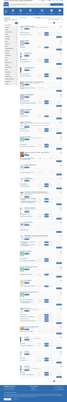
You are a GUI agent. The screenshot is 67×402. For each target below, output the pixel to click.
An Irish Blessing (27, 251)
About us (34, 388)
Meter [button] (11, 46)
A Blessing (26, 40)
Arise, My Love (27, 308)
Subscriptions (51, 11)
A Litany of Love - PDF (25, 130)
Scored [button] (11, 64)
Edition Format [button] (11, 76)
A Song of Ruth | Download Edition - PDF (28, 146)
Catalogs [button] (11, 27)
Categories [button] (11, 50)
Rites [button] (11, 57)
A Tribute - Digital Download (30, 164)
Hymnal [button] (11, 83)
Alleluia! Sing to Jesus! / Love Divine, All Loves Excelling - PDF (28, 245)
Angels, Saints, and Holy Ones (30, 266)
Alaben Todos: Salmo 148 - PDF (27, 216)
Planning (20, 11)
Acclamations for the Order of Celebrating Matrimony (35, 191)
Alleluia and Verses (28, 222)
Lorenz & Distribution (28, 0)
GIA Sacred (6, 0)
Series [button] (11, 41)
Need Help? (60, 11)
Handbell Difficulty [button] (11, 48)
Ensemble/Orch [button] (11, 67)
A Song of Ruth (27, 136)
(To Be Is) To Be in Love (29, 26)
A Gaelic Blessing (28, 109)
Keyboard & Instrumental (30, 11)
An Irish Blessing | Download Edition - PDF (29, 260)
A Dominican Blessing (29, 94)
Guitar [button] (11, 34)
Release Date (59, 17)
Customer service (33, 386)
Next (59, 22)
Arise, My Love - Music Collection (31, 326)
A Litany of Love (27, 122)
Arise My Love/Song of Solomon (31, 291)
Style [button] (11, 69)
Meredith (21, 0)
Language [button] (11, 74)
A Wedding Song (28, 178)
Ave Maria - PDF (24, 360)
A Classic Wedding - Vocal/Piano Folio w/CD (34, 81)
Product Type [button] (11, 81)
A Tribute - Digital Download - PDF (27, 172)
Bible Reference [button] (11, 62)
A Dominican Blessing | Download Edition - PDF (29, 103)
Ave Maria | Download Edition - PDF (28, 345)
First (48, 22)
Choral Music (12, 11)
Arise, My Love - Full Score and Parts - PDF (29, 320)
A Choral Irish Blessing (29, 67)
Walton (16, 0)
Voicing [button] (11, 29)
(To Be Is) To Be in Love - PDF (26, 34)
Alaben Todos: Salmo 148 (29, 207)
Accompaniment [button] (11, 31)
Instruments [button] (11, 36)
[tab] (11, 27)
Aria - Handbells (27, 280)
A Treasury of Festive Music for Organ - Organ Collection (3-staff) (28, 159)
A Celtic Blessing (27, 53)
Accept (7, 399)
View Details (27, 28)
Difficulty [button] (11, 43)
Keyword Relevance (51, 17)
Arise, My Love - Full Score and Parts (28, 316)
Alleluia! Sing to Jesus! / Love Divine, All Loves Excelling (36, 235)
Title (38, 17)
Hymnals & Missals (42, 11)
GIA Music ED (12, 0)
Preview (46, 32)
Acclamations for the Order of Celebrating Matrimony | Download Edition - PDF (29, 202)
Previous (52, 22)
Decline (15, 399)
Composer (44, 17)
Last (61, 22)
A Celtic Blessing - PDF (25, 61)
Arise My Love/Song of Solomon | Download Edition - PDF (27, 302)
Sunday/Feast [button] (11, 55)
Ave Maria (26, 337)
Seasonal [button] (11, 53)
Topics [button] (11, 60)
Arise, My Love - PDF (25, 318)
